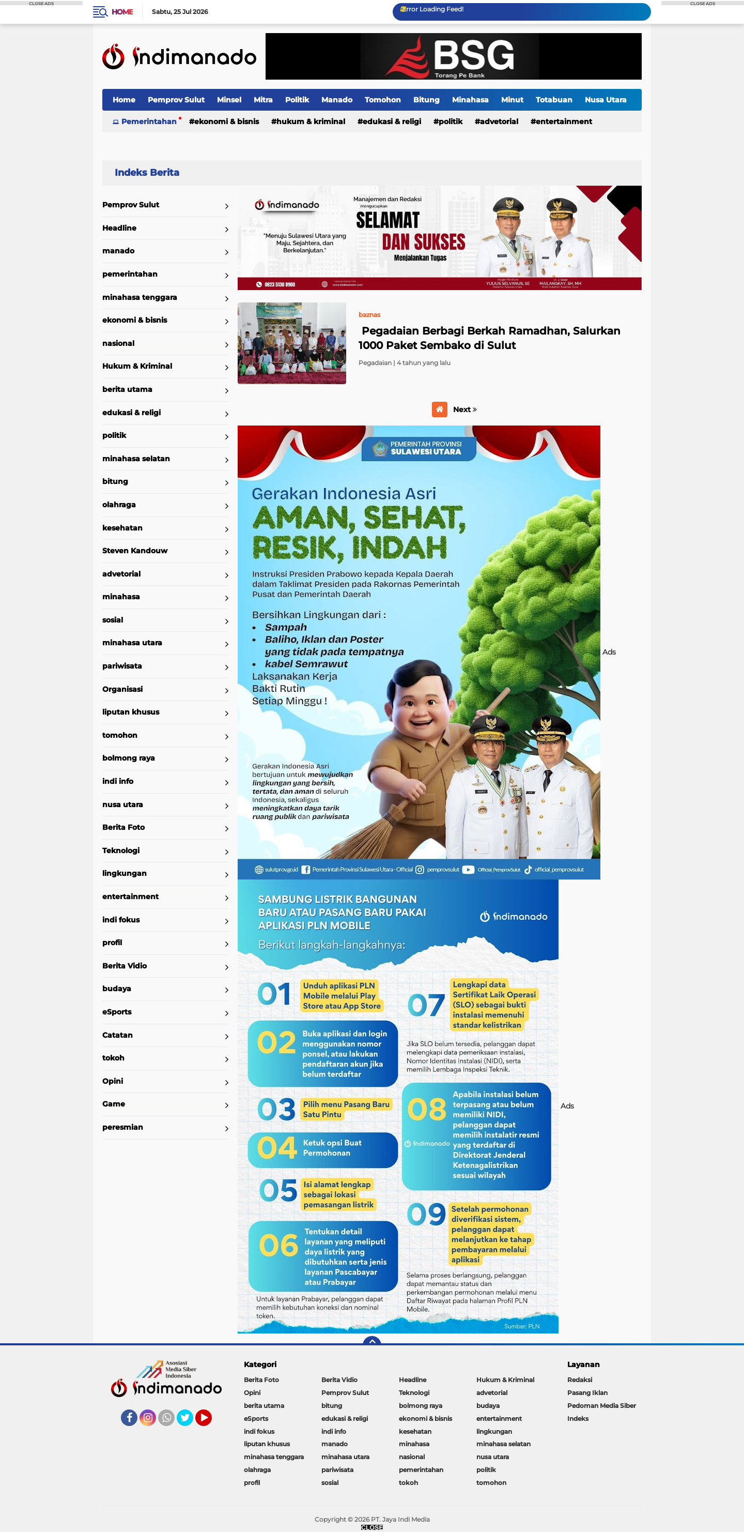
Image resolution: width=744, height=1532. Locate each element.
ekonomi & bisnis (226, 121)
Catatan (117, 1035)
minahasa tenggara (139, 297)
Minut (512, 99)
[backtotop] (372, 1345)
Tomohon (383, 99)
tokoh (113, 1058)
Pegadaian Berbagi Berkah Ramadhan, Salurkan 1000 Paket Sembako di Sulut (490, 338)
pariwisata (122, 666)
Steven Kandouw (134, 550)
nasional (118, 343)
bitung (115, 481)
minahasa (121, 596)
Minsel (229, 99)
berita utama (127, 389)
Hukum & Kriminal (310, 121)
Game (113, 1104)
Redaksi (579, 1380)
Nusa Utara (606, 99)
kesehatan (122, 528)
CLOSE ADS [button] (41, 3)
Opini (112, 1081)
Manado (336, 99)
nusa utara (122, 804)
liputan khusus (130, 712)
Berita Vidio (124, 965)
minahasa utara (132, 642)
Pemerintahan (149, 121)
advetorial (499, 121)
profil (112, 942)
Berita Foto (123, 827)
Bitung (426, 99)
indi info (117, 781)
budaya (116, 988)
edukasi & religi (392, 121)
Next (465, 409)
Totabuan (554, 99)
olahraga (119, 504)
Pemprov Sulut (176, 99)
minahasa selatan (136, 458)
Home (122, 12)
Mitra (263, 99)
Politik (297, 99)
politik (450, 121)
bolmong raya (128, 758)
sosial (112, 620)
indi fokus (121, 919)
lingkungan (124, 873)
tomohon (119, 735)
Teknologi (121, 850)
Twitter (190, 1422)
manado (118, 250)
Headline (119, 228)
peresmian (122, 1127)
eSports (116, 1012)
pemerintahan (130, 274)
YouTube (210, 1422)
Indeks (577, 1418)
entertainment (564, 121)
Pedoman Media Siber (601, 1405)
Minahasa (470, 99)
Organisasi (122, 689)
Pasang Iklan (587, 1393)
